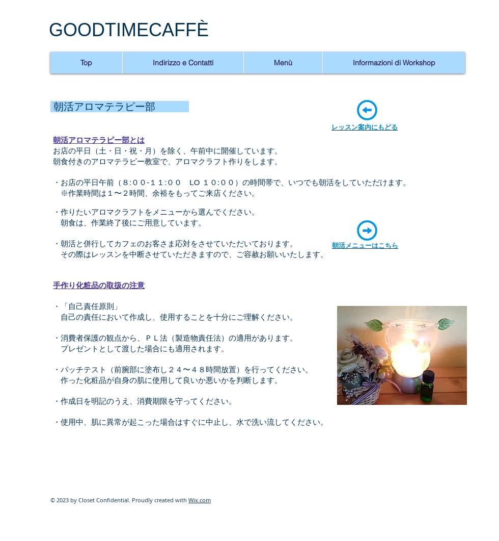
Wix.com (199, 500)
